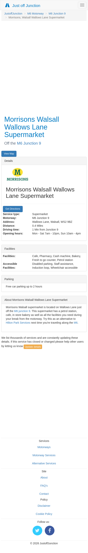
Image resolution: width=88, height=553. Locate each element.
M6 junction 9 (22, 311)
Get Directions (12, 208)
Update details (33, 346)
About (44, 477)
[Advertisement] (43, 68)
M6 (76, 322)
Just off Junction (22, 5)
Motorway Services (44, 455)
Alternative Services (44, 463)
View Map (9, 153)
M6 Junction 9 (57, 13)
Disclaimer (44, 505)
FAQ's (44, 485)
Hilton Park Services (18, 322)
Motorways (44, 447)
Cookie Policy (44, 513)
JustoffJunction (13, 13)
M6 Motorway (35, 13)
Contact (44, 493)
